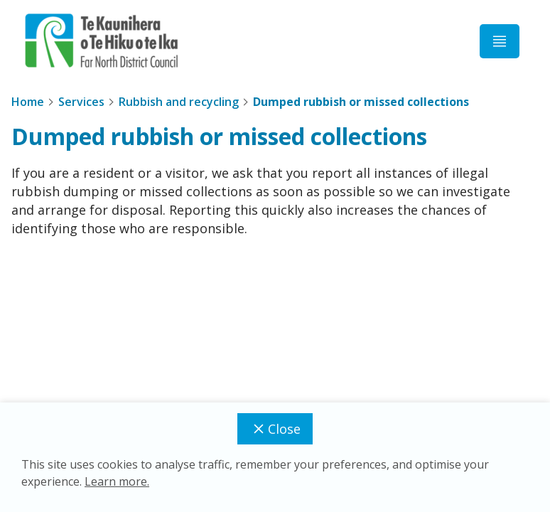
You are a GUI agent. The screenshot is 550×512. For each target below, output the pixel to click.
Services (81, 101)
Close (275, 429)
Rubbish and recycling (179, 101)
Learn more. (117, 481)
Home (27, 101)
